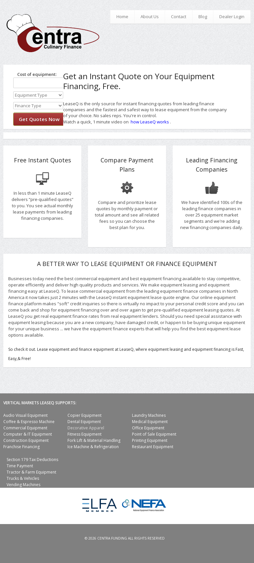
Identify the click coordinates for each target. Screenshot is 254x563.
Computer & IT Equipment (27, 434)
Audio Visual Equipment (25, 415)
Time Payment (20, 466)
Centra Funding (112, 538)
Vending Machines (23, 484)
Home (122, 16)
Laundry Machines (149, 415)
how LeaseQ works (150, 122)
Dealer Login (231, 16)
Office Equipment (148, 428)
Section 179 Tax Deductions (32, 459)
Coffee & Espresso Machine (29, 421)
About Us (150, 16)
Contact (178, 16)
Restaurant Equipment (152, 446)
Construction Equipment (26, 440)
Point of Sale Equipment (154, 434)
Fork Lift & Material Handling (93, 440)
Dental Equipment (84, 421)
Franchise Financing (21, 446)
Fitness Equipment (84, 434)
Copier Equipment (84, 415)
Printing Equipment (149, 440)
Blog (202, 16)
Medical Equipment (150, 421)
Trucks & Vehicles (23, 478)
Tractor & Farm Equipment (31, 472)
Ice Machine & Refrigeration (93, 446)
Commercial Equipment (25, 428)
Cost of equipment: (35, 74)
